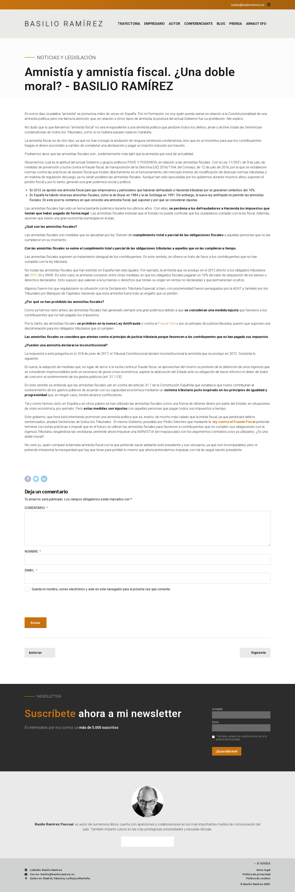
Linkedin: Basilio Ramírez (46, 870)
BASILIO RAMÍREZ (64, 23)
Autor (174, 24)
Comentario (36, 508)
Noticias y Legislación (66, 57)
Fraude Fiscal (168, 323)
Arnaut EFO (256, 24)
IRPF (33, 275)
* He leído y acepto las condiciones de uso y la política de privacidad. (241, 738)
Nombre (33, 551)
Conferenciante (198, 24)
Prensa (235, 24)
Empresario (154, 24)
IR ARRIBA (263, 863)
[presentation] (56, 605)
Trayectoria (129, 24)
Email (31, 570)
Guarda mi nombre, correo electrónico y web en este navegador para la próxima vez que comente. (101, 589)
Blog (221, 24)
